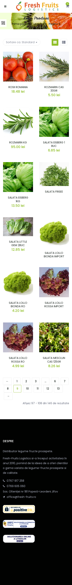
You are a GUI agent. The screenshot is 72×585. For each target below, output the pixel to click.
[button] (67, 6)
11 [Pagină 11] (38, 389)
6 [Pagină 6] (55, 381)
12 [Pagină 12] (47, 389)
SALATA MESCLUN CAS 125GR (54, 359)
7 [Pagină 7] (64, 381)
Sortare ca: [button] (21, 42)
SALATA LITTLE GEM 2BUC (18, 243)
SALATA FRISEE (54, 192)
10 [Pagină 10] (27, 389)
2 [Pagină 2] (26, 381)
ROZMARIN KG (18, 142)
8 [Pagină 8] (8, 389)
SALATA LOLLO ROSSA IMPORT (54, 304)
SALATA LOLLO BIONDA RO (18, 304)
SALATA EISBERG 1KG (18, 199)
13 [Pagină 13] (58, 389)
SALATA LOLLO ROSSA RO (18, 359)
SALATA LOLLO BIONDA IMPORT (54, 254)
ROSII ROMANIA (18, 87)
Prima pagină (20, 24)
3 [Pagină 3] (36, 381)
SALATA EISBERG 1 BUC (54, 144)
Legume (39, 24)
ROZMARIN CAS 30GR (54, 89)
